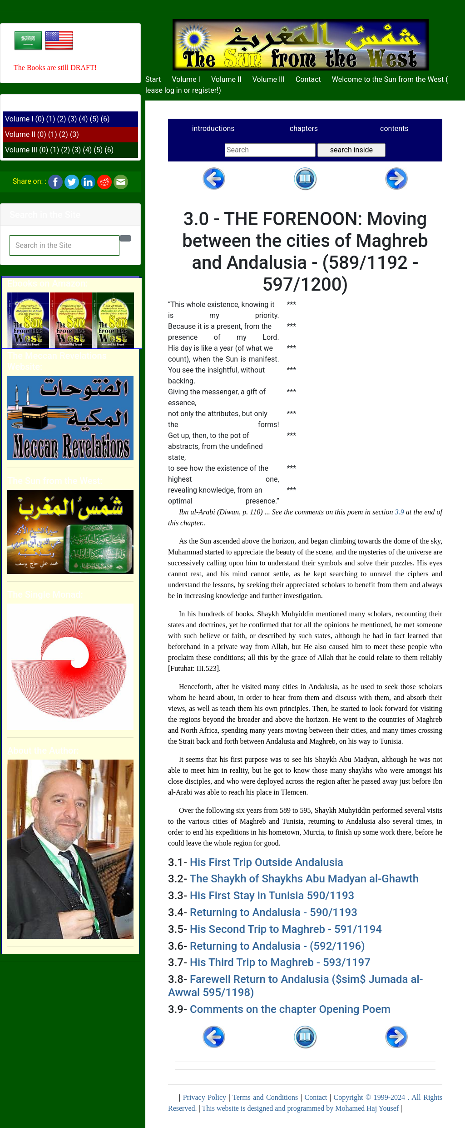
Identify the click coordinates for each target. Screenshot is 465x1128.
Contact (308, 79)
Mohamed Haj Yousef (367, 1108)
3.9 (399, 512)
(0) (39, 119)
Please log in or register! (179, 90)
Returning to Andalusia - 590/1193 (273, 912)
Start (153, 79)
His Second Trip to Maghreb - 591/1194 (286, 929)
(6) (105, 119)
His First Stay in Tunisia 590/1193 (272, 895)
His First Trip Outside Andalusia (266, 862)
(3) (72, 119)
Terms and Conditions (265, 1097)
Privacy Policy (204, 1097)
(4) (83, 119)
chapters (304, 128)
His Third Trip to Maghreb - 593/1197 (280, 962)
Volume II (20, 134)
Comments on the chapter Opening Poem (290, 1009)
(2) (61, 119)
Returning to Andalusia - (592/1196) (277, 946)
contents (394, 128)
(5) (94, 119)
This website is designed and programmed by (268, 1108)
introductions (213, 128)
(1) (50, 119)
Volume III (21, 150)
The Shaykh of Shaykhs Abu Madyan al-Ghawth (304, 878)
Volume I (19, 119)
